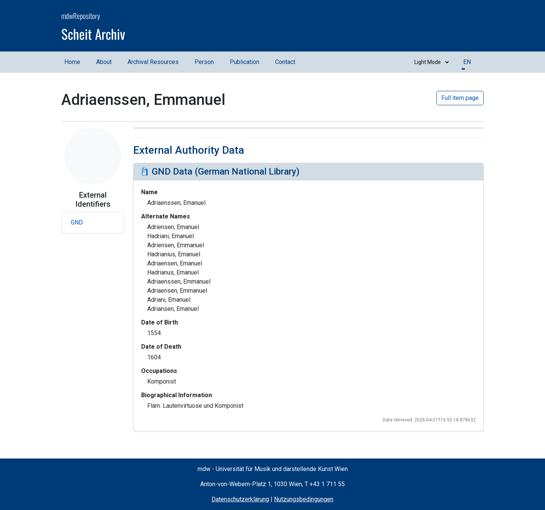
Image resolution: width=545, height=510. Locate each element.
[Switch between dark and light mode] (430, 62)
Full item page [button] (460, 97)
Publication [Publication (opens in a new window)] (244, 62)
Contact (285, 62)
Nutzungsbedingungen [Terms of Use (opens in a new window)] (303, 499)
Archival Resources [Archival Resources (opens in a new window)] (153, 62)
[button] (92, 223)
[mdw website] (461, 26)
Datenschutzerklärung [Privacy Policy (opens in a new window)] (240, 499)
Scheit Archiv (93, 34)
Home (72, 62)
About (104, 62)
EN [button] (467, 62)
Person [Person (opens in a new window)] (204, 62)
